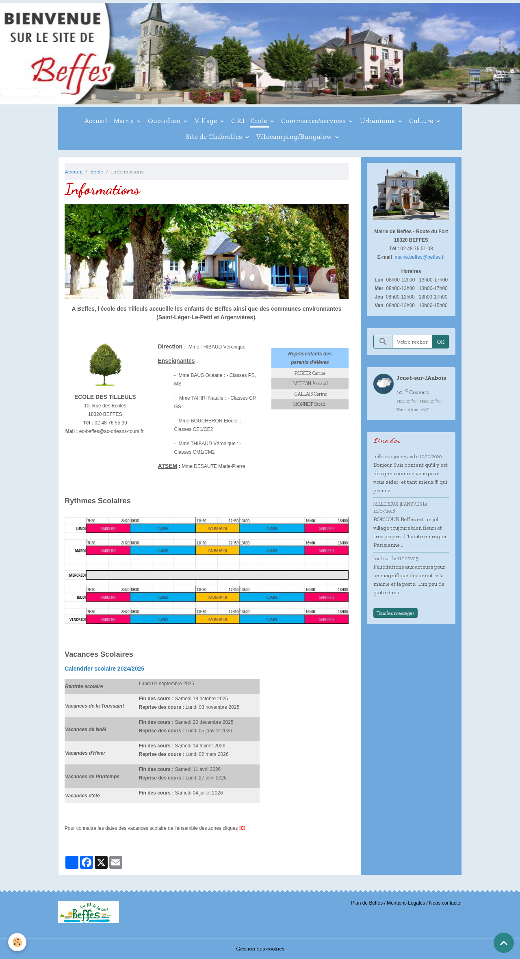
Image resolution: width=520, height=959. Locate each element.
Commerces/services (314, 121)
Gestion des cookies (260, 948)
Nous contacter (445, 903)
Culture (422, 121)
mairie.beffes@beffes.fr (419, 257)
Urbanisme (378, 121)
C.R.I (238, 121)
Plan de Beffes (367, 903)
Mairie (124, 121)
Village (207, 121)
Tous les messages (395, 613)
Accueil (96, 121)
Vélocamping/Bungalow (295, 136)
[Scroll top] (504, 943)
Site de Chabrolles (215, 136)
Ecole (259, 121)
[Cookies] (17, 942)
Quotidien (165, 121)
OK (440, 341)
